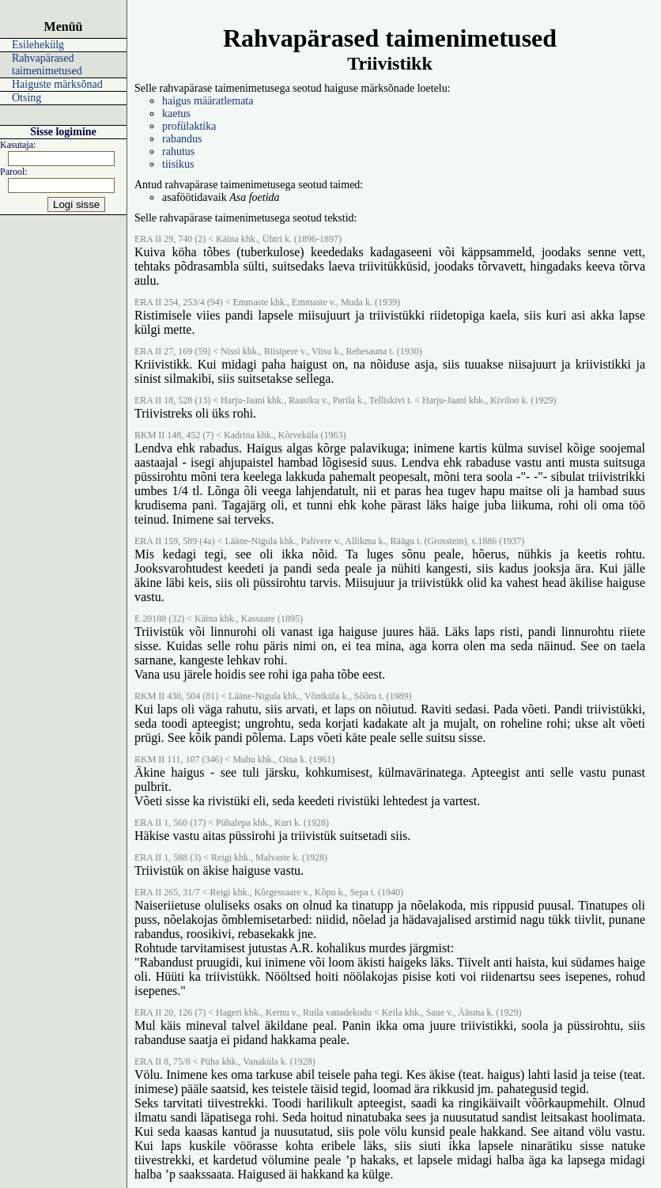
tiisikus (178, 164)
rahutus (178, 151)
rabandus (182, 139)
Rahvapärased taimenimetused (47, 64)
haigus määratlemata (207, 101)
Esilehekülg (38, 45)
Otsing (26, 98)
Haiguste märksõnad (57, 84)
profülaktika (189, 126)
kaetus (176, 113)
